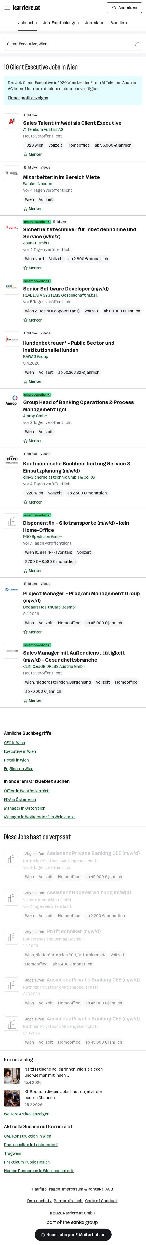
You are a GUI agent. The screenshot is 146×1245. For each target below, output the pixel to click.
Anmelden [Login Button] (124, 8)
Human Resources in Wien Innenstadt (39, 1170)
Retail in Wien (16, 760)
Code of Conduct (101, 1200)
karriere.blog (18, 1059)
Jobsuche (27, 22)
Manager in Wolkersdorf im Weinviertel (39, 816)
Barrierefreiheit (68, 1200)
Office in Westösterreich (26, 790)
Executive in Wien (20, 751)
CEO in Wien (14, 742)
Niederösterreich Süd (55, 954)
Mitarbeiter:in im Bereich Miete (61, 177)
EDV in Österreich (20, 799)
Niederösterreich (51, 682)
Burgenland (80, 682)
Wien (72, 67)
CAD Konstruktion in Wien (27, 1136)
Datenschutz (39, 1200)
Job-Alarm (94, 22)
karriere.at (60, 1126)
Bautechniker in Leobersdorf (31, 1144)
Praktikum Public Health (27, 1162)
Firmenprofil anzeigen (28, 97)
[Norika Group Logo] (72, 1223)
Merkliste (119, 22)
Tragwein (12, 1153)
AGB (109, 1189)
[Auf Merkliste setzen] (33, 154)
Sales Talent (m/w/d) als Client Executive (72, 123)
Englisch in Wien (18, 768)
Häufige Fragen (46, 1189)
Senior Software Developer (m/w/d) (66, 289)
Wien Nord (34, 258)
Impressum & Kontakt (82, 1189)
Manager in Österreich (24, 808)
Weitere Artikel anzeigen (26, 1114)
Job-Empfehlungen (61, 22)
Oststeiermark (91, 954)
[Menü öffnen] (7, 7)
